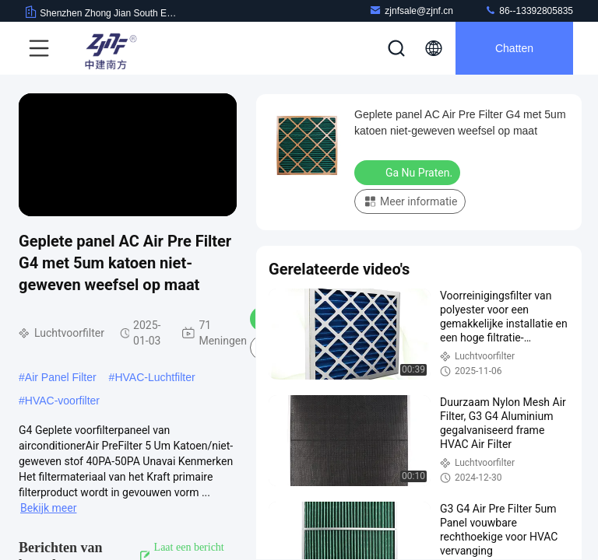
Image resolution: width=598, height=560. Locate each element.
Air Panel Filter (61, 377)
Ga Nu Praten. (408, 172)
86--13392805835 (528, 10)
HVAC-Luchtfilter (154, 377)
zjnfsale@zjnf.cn (411, 10)
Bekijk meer (48, 508)
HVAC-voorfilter (62, 400)
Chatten (514, 48)
